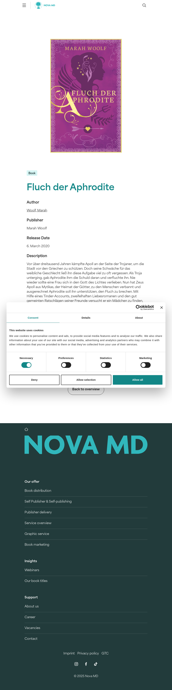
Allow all (137, 379)
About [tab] (139, 317)
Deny (34, 379)
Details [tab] (86, 317)
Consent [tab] (33, 317)
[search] (144, 5)
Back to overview (86, 389)
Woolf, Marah (37, 210)
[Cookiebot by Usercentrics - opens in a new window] (138, 307)
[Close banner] (161, 307)
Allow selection (86, 379)
